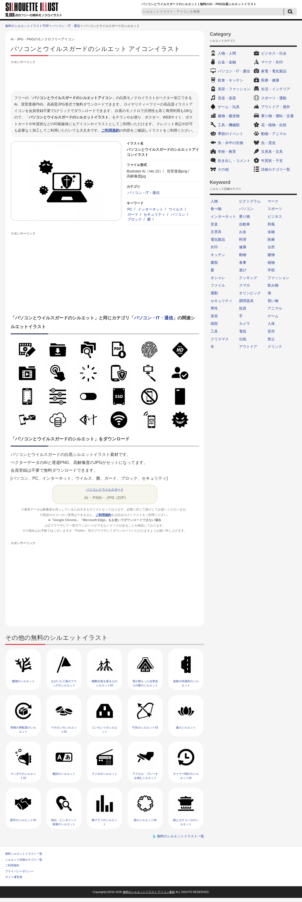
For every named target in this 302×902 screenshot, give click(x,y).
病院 (214, 323)
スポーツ (275, 209)
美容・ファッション (234, 89)
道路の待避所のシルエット (186, 683)
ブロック (134, 219)
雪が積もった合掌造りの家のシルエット (145, 683)
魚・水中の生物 (230, 143)
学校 (271, 270)
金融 (271, 232)
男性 (214, 308)
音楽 (214, 224)
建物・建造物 (229, 116)
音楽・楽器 (227, 98)
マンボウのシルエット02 (23, 775)
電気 (242, 331)
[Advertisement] (105, 76)
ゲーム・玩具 (229, 107)
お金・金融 (227, 62)
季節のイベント (230, 134)
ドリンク (275, 346)
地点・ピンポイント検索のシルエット (64, 821)
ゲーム (273, 316)
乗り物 (244, 216)
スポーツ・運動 (273, 98)
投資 (242, 308)
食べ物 (216, 209)
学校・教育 (227, 151)
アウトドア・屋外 (275, 107)
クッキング (248, 278)
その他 (223, 169)
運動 (214, 293)
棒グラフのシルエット (104, 821)
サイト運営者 (13, 876)
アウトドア (248, 346)
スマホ (244, 285)
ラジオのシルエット (104, 773)
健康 (242, 247)
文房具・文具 (272, 151)
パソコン (178, 214)
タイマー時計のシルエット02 (186, 775)
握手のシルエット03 (23, 820)
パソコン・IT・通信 (66, 26)
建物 (271, 255)
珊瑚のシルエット (23, 681)
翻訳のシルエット (64, 773)
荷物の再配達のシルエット (23, 729)
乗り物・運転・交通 (277, 116)
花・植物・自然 (273, 125)
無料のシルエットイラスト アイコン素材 (149, 891)
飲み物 (273, 285)
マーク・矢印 (272, 62)
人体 (271, 323)
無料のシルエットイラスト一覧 (180, 836)
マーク (273, 201)
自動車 (244, 224)
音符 (271, 331)
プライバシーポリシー (19, 871)
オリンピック (250, 293)
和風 (271, 224)
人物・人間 (227, 53)
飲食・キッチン (230, 80)
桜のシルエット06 (145, 820)
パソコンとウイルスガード (105, 489)
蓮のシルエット (186, 727)
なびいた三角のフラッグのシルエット (64, 683)
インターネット (150, 209)
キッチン (218, 255)
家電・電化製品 (273, 71)
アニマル (275, 308)
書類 (214, 262)
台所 (271, 247)
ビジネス (275, 216)
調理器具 (246, 301)
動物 (242, 255)
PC (130, 209)
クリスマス (220, 339)
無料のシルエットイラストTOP (27, 26)
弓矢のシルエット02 (145, 727)
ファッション (278, 278)
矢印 (214, 247)
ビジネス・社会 (273, 53)
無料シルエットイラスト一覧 (23, 853)
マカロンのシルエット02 (64, 729)
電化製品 (218, 239)
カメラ (244, 323)
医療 (271, 239)
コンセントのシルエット (104, 729)
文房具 (216, 232)
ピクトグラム (250, 201)
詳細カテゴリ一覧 (275, 169)
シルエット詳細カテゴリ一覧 (23, 859)
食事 (242, 262)
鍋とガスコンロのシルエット (186, 821)
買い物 (273, 301)
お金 (242, 232)
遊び (242, 270)
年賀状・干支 (272, 161)
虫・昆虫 (268, 143)
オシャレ (218, 278)
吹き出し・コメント (234, 161)
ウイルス (176, 209)
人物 (214, 201)
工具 (214, 331)
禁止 (271, 339)
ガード (132, 214)
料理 (242, 239)
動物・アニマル (273, 134)
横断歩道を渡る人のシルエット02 (104, 683)
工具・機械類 (229, 125)
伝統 (242, 339)
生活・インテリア (275, 89)
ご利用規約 (110, 130)
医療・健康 (270, 80)
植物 (271, 262)
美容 (214, 316)
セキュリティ (154, 214)
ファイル (218, 285)
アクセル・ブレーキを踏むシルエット (145, 775)
